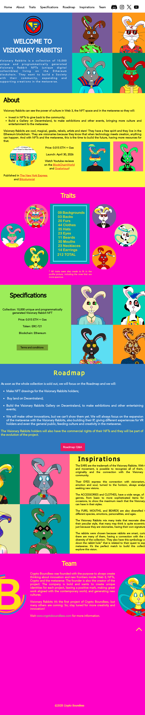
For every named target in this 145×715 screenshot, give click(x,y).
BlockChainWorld (64, 164)
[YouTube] (136, 7)
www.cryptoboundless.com (53, 615)
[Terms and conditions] (32, 347)
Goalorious (61, 168)
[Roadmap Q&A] (73, 447)
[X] (129, 7)
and (11, 179)
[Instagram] (122, 7)
